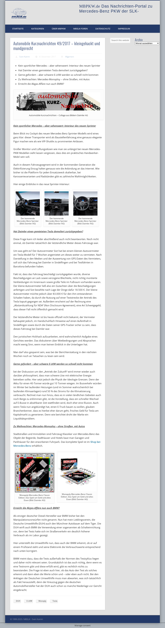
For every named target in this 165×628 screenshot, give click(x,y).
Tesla (55, 601)
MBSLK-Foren (80, 28)
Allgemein (69, 56)
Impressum (124, 28)
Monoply (42, 601)
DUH (18, 601)
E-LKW (29, 601)
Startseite (18, 28)
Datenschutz (102, 28)
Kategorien (37, 28)
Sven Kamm (24, 56)
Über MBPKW (59, 28)
